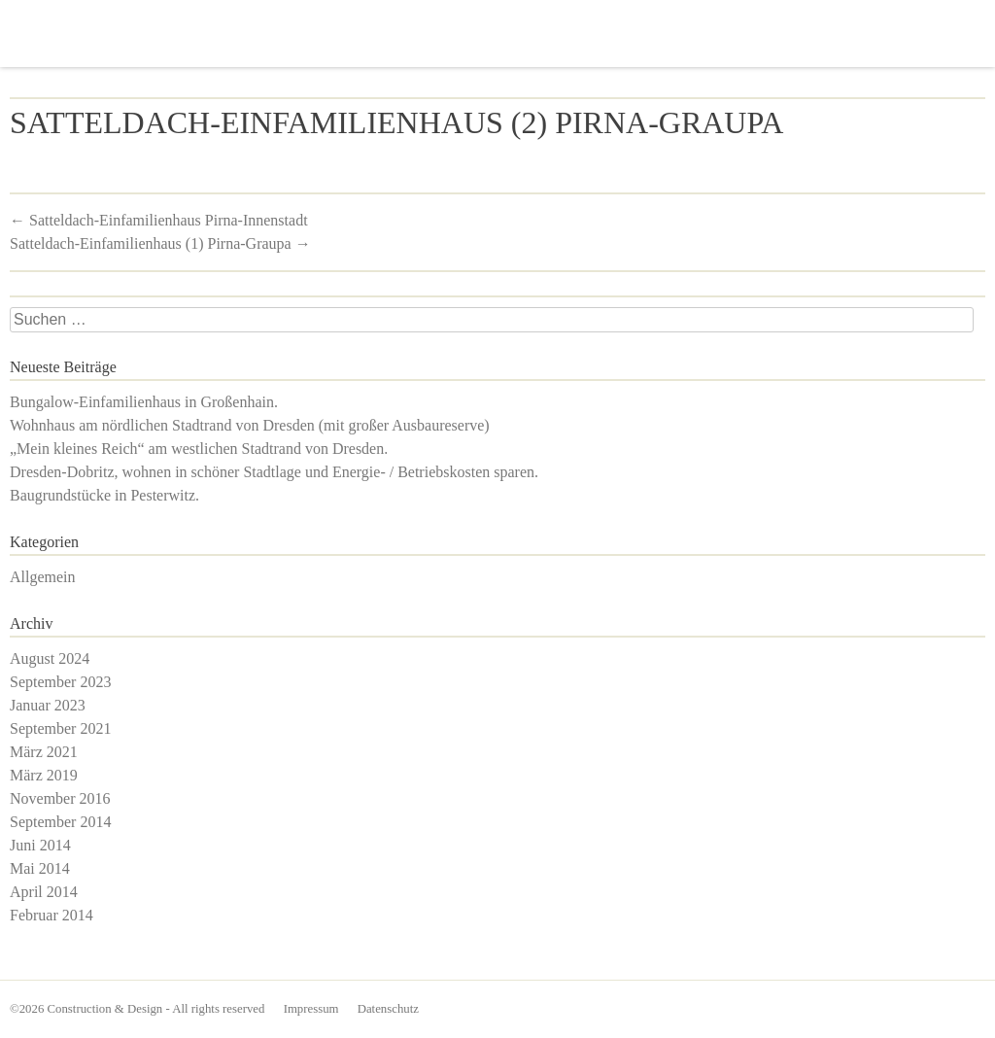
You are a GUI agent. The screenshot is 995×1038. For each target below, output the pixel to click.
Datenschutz (388, 1009)
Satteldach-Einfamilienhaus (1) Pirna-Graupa (160, 243)
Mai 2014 (40, 868)
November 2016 (60, 798)
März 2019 (44, 775)
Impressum (311, 1009)
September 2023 (60, 682)
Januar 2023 (48, 705)
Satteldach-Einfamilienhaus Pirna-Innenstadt (159, 220)
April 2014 (44, 891)
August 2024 (49, 658)
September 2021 (60, 728)
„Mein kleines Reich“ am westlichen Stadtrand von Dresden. (199, 448)
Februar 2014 (51, 915)
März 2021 (44, 752)
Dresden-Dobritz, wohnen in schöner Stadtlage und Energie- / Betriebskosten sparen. (274, 472)
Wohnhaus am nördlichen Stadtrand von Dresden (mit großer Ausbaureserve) (250, 425)
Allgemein (43, 577)
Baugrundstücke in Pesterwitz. (104, 495)
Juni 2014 (40, 845)
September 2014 (60, 821)
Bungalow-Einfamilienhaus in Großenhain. (144, 402)
